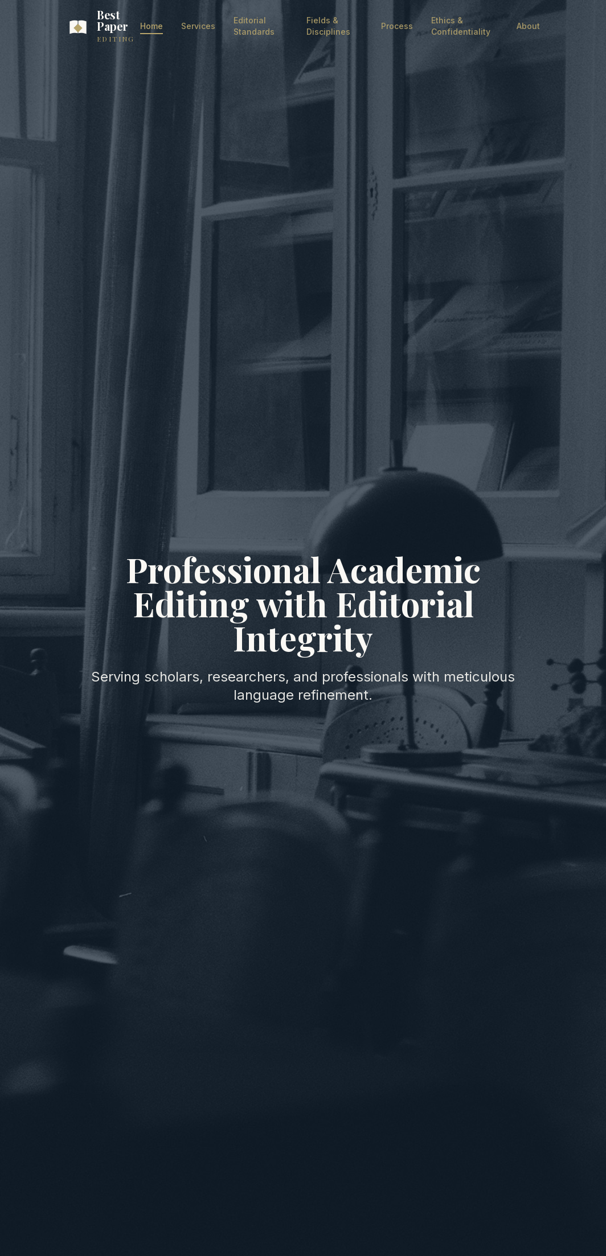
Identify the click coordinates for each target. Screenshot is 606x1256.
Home (151, 26)
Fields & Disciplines (328, 25)
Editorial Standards (254, 25)
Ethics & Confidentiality (460, 25)
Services (198, 26)
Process (397, 26)
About (528, 26)
